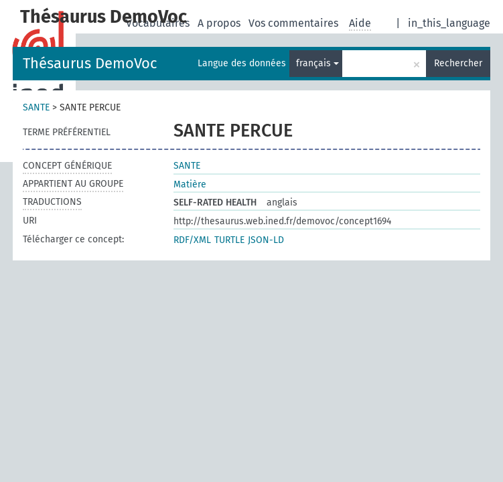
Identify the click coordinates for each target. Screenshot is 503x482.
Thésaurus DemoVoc (90, 63)
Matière (189, 184)
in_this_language (449, 23)
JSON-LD (266, 240)
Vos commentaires (294, 23)
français (317, 63)
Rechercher (458, 63)
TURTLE (229, 240)
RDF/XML (192, 240)
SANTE (36, 107)
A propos (220, 23)
